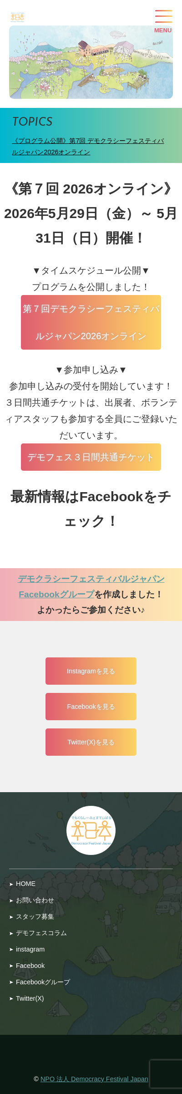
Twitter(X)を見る (91, 742)
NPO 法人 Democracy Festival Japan (94, 1079)
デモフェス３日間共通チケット (91, 457)
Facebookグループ (43, 982)
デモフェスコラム (41, 932)
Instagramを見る (91, 671)
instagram (30, 949)
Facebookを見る (91, 706)
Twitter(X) (30, 998)
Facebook (30, 965)
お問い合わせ (35, 900)
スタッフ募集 (35, 916)
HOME (25, 883)
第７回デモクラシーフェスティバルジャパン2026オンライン (91, 322)
